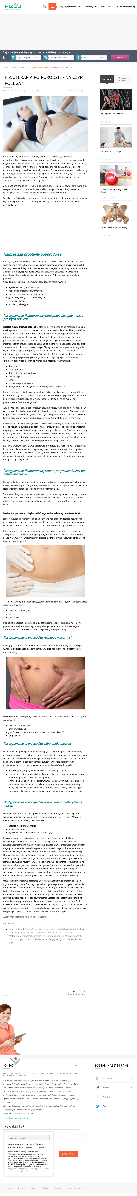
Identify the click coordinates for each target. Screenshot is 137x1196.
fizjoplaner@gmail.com (17, 1118)
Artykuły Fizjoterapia (69, 6)
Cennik (33, 1188)
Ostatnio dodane (123, 79)
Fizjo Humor (106, 6)
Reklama (45, 1188)
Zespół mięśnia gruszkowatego (114, 227)
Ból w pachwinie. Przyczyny (112, 113)
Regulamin (58, 1188)
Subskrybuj (69, 1154)
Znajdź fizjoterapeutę (125, 6)
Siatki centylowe (90, 6)
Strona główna (10, 67)
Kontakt (21, 1188)
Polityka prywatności (76, 1188)
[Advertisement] (68, 30)
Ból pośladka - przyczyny (111, 151)
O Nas (10, 1188)
